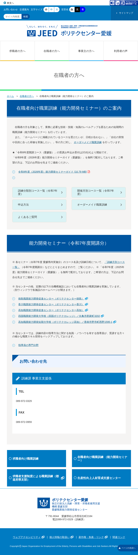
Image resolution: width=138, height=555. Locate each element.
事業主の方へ (86, 50)
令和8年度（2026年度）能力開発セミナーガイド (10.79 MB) (54, 171)
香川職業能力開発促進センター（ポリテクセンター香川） (53, 304)
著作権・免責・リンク (93, 537)
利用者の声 (121, 50)
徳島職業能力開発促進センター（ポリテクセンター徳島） (53, 298)
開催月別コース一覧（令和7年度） (95, 192)
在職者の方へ (52, 50)
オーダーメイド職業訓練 (88, 142)
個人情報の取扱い (61, 537)
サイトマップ (126, 13)
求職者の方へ (17, 50)
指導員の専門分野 (28, 345)
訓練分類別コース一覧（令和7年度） (37, 192)
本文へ (10, 3)
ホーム (10, 96)
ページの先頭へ (127, 548)
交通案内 (24, 9)
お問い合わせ (11, 9)
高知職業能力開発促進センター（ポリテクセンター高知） (53, 310)
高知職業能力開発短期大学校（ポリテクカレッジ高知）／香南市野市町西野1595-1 (67, 321)
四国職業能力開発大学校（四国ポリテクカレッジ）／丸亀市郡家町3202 (61, 316)
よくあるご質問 (27, 217)
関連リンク (118, 537)
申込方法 (23, 204)
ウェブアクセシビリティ (28, 537)
